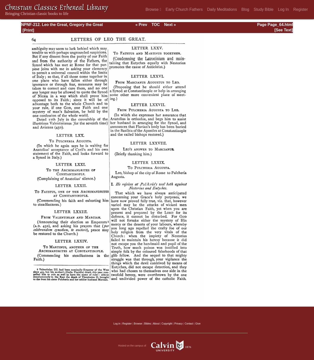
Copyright (167, 323)
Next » (170, 25)
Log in (117, 323)
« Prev (141, 25)
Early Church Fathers (184, 9)
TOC (156, 25)
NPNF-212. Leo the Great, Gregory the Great (62, 25)
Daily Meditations (222, 9)
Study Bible (264, 9)
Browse (153, 9)
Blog (245, 9)
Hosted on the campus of (157, 345)
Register (300, 9)
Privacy (178, 323)
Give (197, 323)
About (156, 323)
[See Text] (284, 30)
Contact (189, 323)
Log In (283, 9)
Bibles (147, 323)
